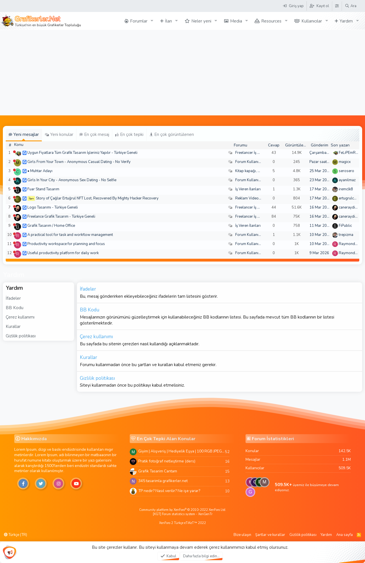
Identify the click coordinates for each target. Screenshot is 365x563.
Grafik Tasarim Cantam (157, 471)
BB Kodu (14, 308)
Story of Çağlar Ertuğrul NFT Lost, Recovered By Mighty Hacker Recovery (97, 198)
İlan (168, 21)
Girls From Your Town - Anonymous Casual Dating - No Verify (79, 161)
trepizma (346, 234)
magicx (345, 161)
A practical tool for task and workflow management (70, 234)
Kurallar (13, 326)
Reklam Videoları (249, 198)
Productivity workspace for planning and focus (66, 243)
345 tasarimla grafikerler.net (163, 481)
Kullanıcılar (311, 21)
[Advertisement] (182, 73)
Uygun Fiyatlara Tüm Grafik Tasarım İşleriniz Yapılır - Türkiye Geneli (82, 152)
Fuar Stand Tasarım (43, 189)
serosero (346, 171)
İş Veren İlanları (248, 189)
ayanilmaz (347, 180)
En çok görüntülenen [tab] (171, 134)
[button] (152, 21)
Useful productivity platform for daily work (63, 253)
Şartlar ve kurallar (270, 534)
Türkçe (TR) (15, 534)
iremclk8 (346, 189)
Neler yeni (201, 21)
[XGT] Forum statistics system (182, 514)
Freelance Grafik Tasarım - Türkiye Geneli (61, 216)
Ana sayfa (344, 534)
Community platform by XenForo (182, 510)
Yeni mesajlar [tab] (24, 134)
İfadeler (13, 298)
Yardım (346, 21)
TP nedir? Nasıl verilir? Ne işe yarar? (169, 490)
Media (236, 21)
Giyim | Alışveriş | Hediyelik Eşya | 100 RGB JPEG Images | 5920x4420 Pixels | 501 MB (181, 451)
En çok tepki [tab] (129, 134)
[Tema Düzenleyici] (337, 6)
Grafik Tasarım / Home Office (51, 225)
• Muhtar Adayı (39, 171)
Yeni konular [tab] (59, 134)
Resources (271, 21)
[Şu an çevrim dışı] (14, 151)
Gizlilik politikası (21, 336)
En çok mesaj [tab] (94, 134)
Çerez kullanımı (20, 317)
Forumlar (138, 21)
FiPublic (345, 225)
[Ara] (350, 6)
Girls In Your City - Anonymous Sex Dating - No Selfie (71, 180)
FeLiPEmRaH (349, 152)
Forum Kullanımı (248, 161)
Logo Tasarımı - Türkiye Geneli (52, 207)
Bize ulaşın (242, 534)
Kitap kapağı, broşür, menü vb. (260, 171)
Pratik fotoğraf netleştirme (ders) (166, 461)
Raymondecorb (352, 243)
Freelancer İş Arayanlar (254, 152)
